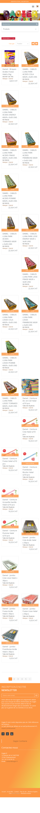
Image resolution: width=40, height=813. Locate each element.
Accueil (4, 792)
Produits (19, 29)
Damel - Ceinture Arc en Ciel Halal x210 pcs (30, 401)
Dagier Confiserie (20, 741)
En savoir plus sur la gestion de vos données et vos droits (19, 707)
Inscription (25, 1)
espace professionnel (8, 728)
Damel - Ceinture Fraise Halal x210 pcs (10, 461)
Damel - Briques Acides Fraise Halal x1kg (9, 71)
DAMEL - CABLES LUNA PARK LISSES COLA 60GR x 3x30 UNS (10, 318)
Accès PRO (10, 792)
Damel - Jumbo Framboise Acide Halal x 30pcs (10, 649)
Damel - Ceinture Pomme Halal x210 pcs (10, 533)
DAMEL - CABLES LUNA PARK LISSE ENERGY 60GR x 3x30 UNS (30, 237)
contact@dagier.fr (12, 761)
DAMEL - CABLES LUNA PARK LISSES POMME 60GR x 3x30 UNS (10, 362)
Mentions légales (33, 792)
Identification (15, 1)
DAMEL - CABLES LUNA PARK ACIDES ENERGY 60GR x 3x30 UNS (10, 113)
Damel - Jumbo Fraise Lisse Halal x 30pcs (30, 611)
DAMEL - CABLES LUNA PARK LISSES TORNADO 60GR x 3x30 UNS (10, 402)
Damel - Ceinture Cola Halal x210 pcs (30, 431)
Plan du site (23, 792)
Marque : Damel (8, 79)
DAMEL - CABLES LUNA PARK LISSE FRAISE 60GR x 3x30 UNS (30, 278)
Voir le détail (10, 65)
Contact (16, 792)
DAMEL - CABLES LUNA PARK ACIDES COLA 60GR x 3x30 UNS (30, 73)
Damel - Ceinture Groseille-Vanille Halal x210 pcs (10, 502)
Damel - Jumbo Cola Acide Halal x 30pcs (29, 540)
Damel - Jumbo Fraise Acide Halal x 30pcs (9, 611)
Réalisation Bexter (26, 793)
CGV (10, 793)
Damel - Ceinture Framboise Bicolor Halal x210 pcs (30, 471)
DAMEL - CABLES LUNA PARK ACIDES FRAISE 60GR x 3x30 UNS (10, 154)
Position (22, 44)
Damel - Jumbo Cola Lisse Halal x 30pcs (10, 578)
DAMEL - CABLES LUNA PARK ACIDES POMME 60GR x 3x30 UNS (10, 197)
